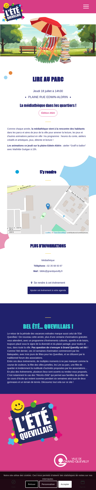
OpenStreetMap (60, 233)
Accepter (65, 484)
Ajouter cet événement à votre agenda (48, 290)
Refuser (32, 484)
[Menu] (84, 6)
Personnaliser (48, 484)
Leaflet (48, 233)
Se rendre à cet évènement (49, 282)
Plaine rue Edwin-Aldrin (48, 97)
